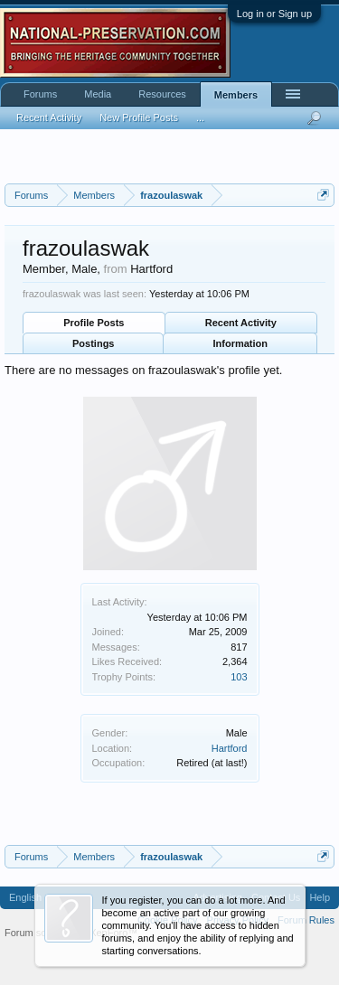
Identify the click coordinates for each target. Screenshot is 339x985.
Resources (162, 94)
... (200, 117)
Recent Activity (241, 322)
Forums (40, 94)
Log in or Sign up (274, 13)
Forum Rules (306, 920)
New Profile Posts (138, 117)
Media (97, 94)
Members (236, 94)
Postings (93, 343)
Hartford (230, 748)
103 (239, 676)
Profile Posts (93, 322)
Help (319, 897)
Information (240, 343)
